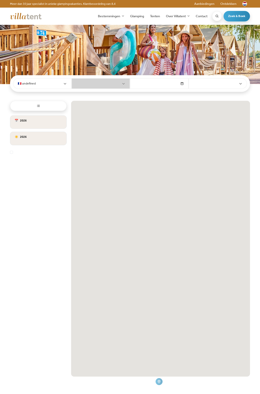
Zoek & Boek (236, 16)
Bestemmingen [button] (109, 16)
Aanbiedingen (204, 4)
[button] (244, 4)
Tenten (155, 16)
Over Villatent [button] (176, 16)
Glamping (137, 16)
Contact (202, 16)
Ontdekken (228, 4)
